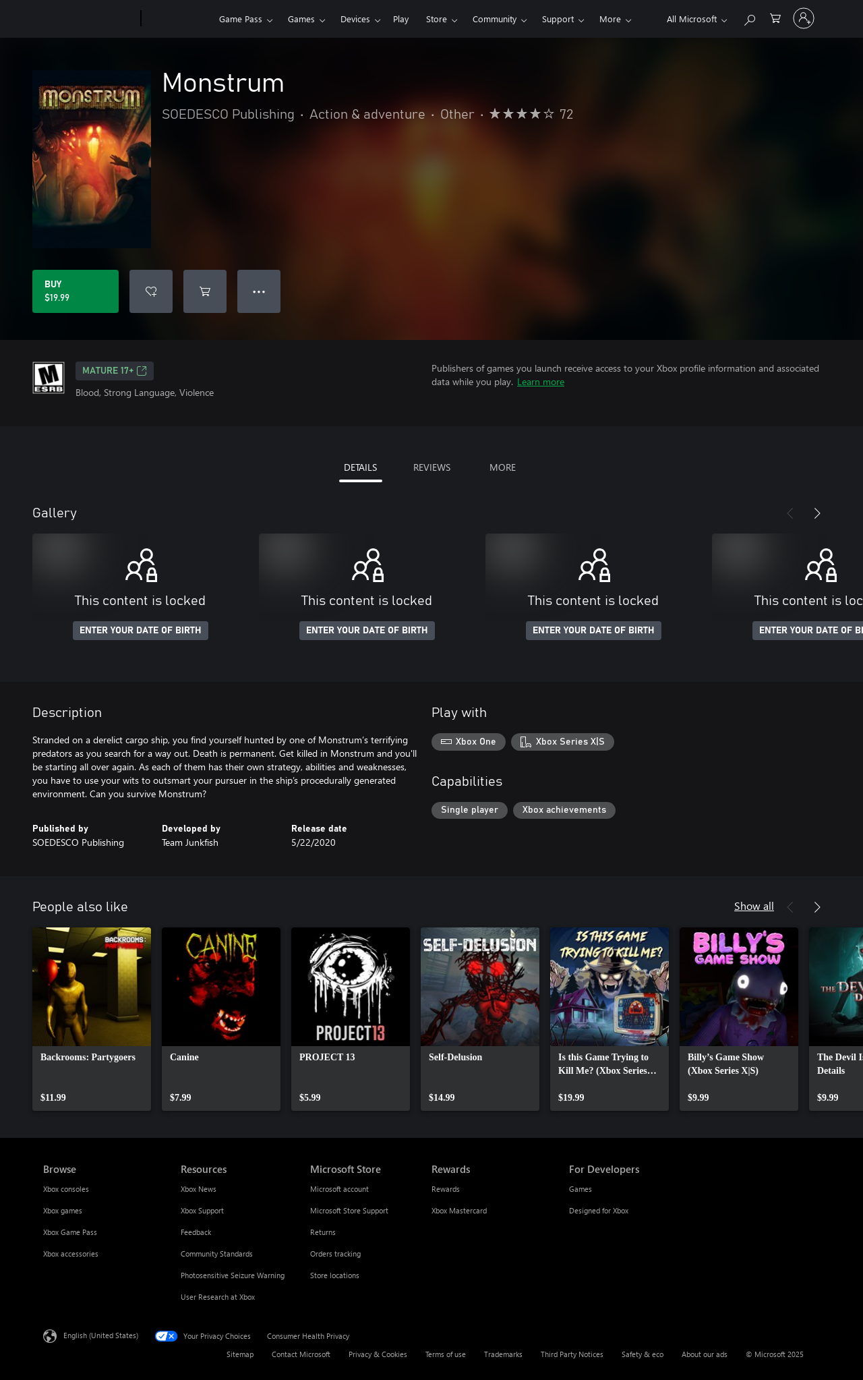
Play (401, 18)
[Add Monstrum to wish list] (151, 291)
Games (301, 18)
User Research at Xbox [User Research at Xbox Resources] (218, 1296)
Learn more (540, 381)
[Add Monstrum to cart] (205, 291)
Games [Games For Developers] (580, 1188)
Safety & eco (642, 1354)
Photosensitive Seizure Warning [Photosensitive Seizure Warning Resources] (233, 1275)
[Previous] (790, 513)
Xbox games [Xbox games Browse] (62, 1210)
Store (436, 18)
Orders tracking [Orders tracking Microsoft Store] (335, 1253)
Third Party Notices (572, 1354)
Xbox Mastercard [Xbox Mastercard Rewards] (459, 1210)
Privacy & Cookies (378, 1354)
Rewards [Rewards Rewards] (446, 1188)
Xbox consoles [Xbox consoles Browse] (66, 1188)
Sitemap (240, 1354)
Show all (754, 905)
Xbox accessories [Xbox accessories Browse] (70, 1253)
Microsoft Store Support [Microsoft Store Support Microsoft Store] (349, 1210)
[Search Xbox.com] (749, 17)
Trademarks (503, 1354)
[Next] (817, 513)
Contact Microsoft (301, 1354)
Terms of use (445, 1354)
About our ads (704, 1354)
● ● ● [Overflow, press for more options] (259, 291)
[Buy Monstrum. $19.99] (75, 291)
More (610, 18)
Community (494, 18)
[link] (91, 1019)
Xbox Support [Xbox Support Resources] (202, 1210)
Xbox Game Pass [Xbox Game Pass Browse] (70, 1232)
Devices (355, 18)
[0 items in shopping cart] (775, 17)
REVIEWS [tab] (431, 467)
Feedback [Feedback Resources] (196, 1232)
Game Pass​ (240, 18)
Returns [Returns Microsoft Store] (323, 1232)
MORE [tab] (502, 467)
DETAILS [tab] (360, 467)
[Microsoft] (89, 19)
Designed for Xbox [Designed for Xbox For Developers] (598, 1210)
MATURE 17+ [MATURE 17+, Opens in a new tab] (114, 371)
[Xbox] (178, 19)
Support (558, 18)
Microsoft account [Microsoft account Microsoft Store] (339, 1188)
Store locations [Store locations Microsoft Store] (334, 1275)
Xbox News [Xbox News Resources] (198, 1188)
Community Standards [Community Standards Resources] (217, 1253)
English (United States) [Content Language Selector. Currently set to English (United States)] (100, 1335)
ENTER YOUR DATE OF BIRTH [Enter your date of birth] (141, 630)
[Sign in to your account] (803, 18)
